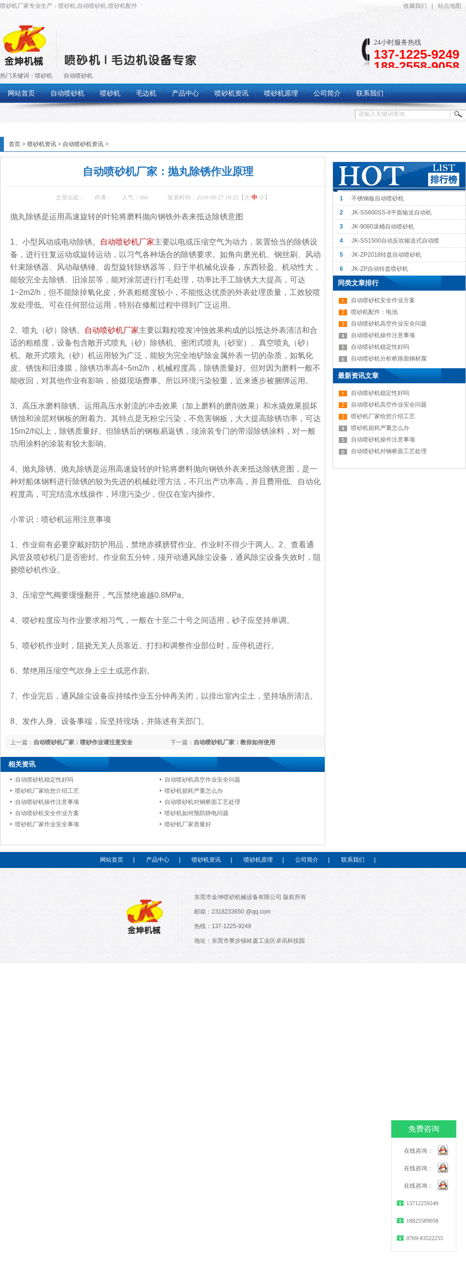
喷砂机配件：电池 (374, 312)
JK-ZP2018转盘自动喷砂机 (386, 254)
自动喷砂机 (78, 75)
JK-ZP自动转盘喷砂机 (379, 268)
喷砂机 (43, 75)
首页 (14, 144)
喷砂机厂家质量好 (188, 824)
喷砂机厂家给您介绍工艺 (47, 790)
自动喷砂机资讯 (83, 144)
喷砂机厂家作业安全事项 (47, 824)
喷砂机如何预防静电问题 (197, 813)
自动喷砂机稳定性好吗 (44, 779)
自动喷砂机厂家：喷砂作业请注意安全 (83, 742)
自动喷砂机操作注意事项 (47, 802)
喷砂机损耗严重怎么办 (194, 790)
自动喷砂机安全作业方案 (47, 813)
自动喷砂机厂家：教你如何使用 (234, 742)
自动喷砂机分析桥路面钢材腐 (389, 358)
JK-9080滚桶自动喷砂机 (382, 226)
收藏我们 (415, 5)
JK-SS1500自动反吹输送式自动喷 (395, 240)
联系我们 (353, 859)
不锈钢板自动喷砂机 (377, 198)
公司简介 (306, 859)
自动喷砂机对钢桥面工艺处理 (202, 802)
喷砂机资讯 (41, 144)
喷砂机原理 (258, 859)
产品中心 (157, 859)
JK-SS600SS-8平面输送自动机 (391, 212)
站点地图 (449, 5)
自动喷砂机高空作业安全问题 (202, 779)
